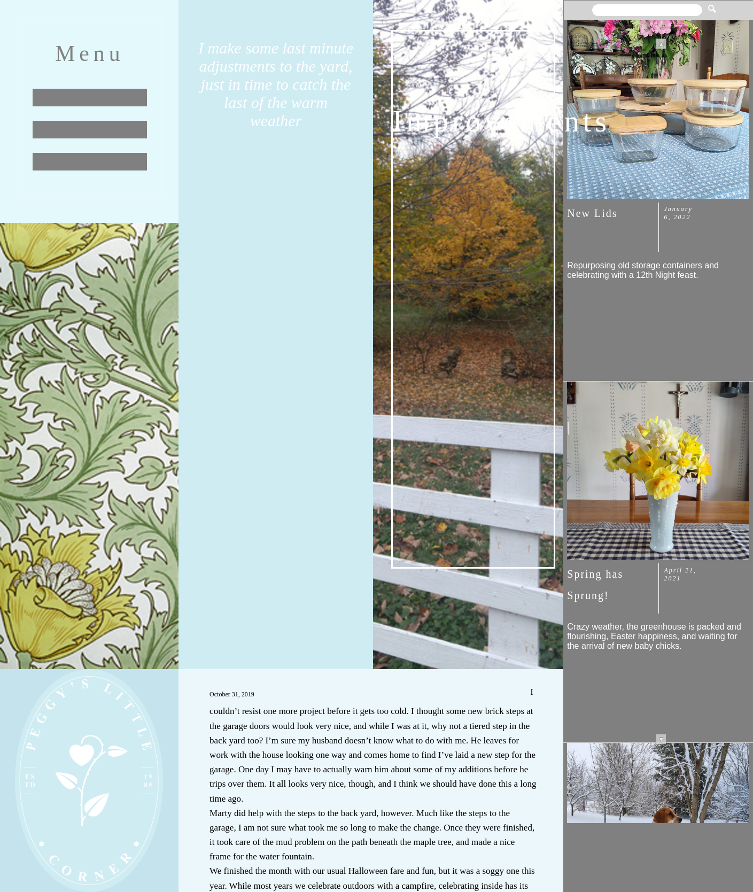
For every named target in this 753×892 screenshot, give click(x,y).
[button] (712, 4)
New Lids (592, 213)
